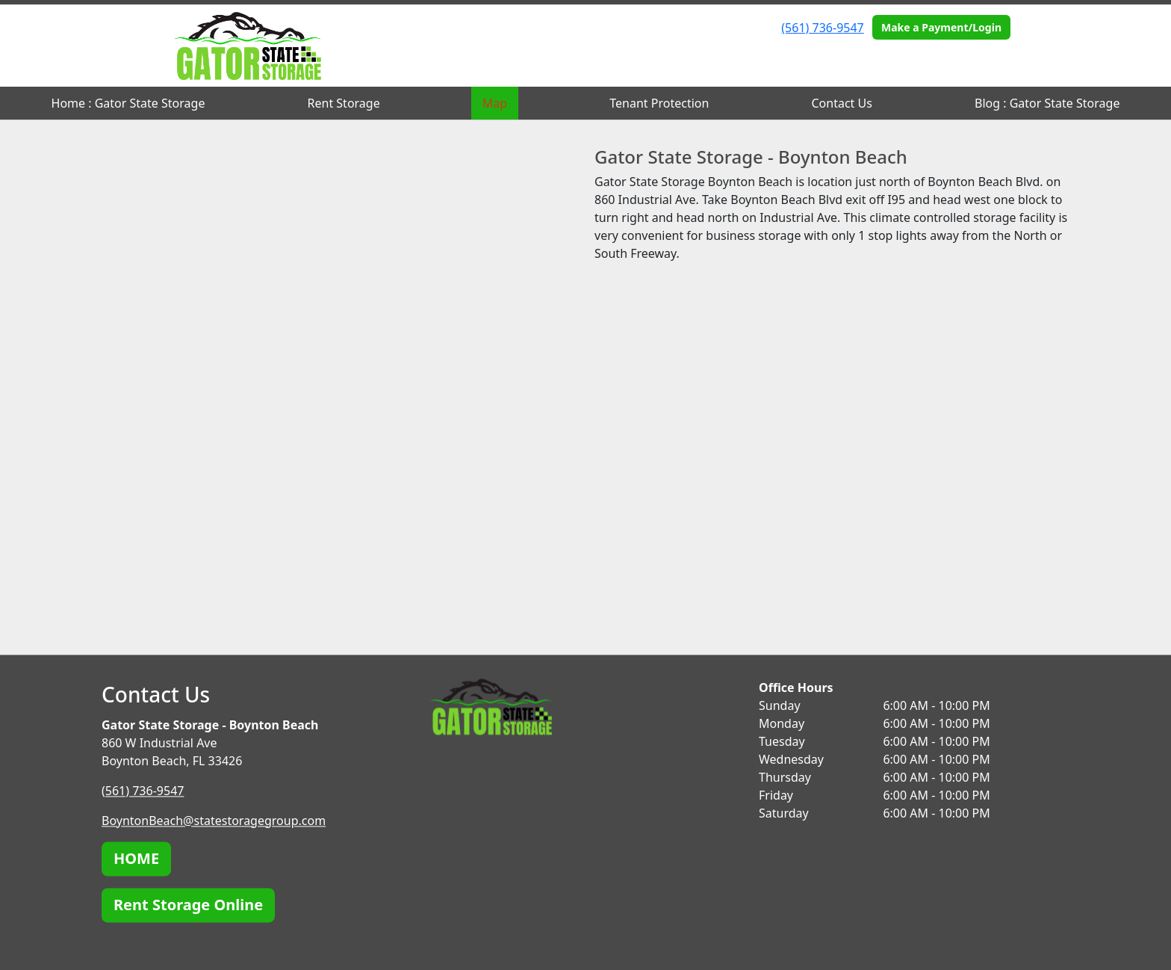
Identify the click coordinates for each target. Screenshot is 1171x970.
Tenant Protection (659, 103)
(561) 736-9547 (822, 27)
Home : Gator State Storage (128, 103)
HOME (136, 858)
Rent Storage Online (188, 905)
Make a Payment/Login (941, 27)
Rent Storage (344, 103)
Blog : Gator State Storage (1047, 103)
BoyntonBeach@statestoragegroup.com (214, 820)
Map (494, 103)
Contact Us (842, 103)
